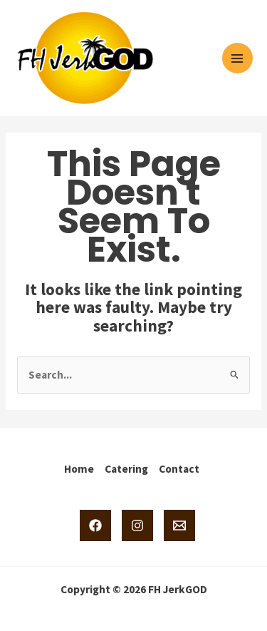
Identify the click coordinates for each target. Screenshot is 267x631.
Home (79, 469)
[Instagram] (137, 525)
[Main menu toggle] (237, 58)
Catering (126, 469)
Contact (179, 469)
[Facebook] (95, 525)
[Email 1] (179, 525)
